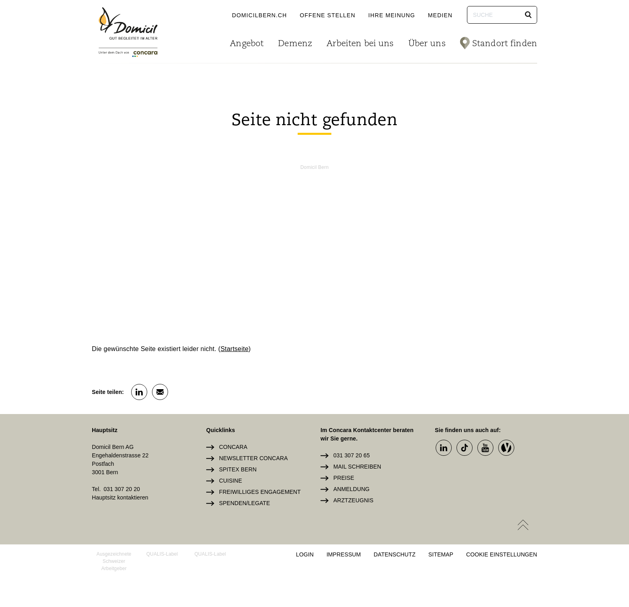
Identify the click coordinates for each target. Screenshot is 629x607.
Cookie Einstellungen (501, 554)
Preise (343, 478)
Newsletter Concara (253, 458)
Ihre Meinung (391, 15)
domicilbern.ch (259, 15)
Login (305, 554)
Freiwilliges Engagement (260, 492)
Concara (233, 447)
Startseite (235, 348)
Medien (440, 15)
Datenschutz (395, 554)
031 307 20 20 (121, 489)
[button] (528, 14)
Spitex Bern (238, 469)
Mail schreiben (357, 466)
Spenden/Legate (244, 503)
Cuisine (230, 480)
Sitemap (440, 554)
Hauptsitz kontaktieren (120, 497)
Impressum (344, 554)
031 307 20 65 (351, 455)
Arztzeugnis (353, 500)
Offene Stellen (327, 15)
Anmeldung (351, 489)
